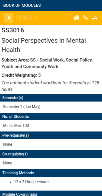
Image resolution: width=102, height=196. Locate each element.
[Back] (44, 18)
